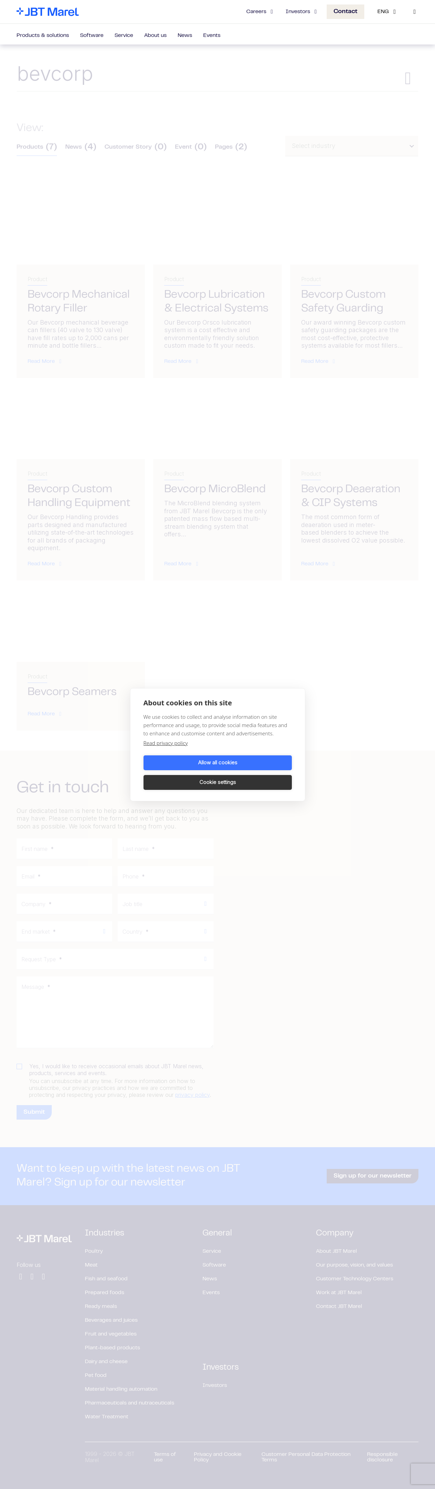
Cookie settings (256, 772)
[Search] (414, 12)
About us (155, 35)
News (185, 35)
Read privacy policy (166, 752)
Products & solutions (43, 35)
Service (124, 35)
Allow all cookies (179, 772)
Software (91, 35)
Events (211, 35)
